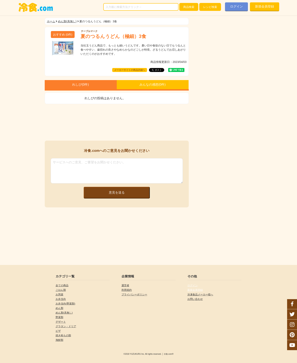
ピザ (58, 331)
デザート (61, 321)
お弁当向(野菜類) (65, 303)
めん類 (59, 308)
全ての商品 (62, 285)
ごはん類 (61, 290)
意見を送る (117, 192)
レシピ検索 (210, 7)
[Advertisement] (117, 122)
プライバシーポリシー (134, 294)
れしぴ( (80, 84)
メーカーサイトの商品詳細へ (129, 70)
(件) (62, 34)
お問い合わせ (195, 299)
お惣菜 (59, 294)
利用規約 (126, 290)
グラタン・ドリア (66, 326)
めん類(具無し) (67, 21)
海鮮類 (59, 340)
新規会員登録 (264, 6)
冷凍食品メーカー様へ (200, 294)
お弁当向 (61, 299)
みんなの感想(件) (152, 84)
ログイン (236, 6)
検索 (188, 7)
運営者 (125, 285)
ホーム (51, 21)
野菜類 (59, 317)
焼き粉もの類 (63, 335)
